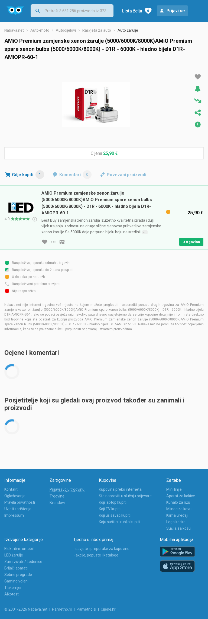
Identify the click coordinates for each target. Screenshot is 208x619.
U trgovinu (191, 242)
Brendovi (57, 502)
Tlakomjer (13, 587)
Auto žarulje (128, 30)
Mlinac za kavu (178, 509)
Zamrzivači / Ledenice (23, 561)
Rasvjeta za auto (96, 30)
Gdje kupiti (28, 174)
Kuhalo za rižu (178, 502)
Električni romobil (19, 548)
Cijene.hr (108, 609)
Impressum (14, 515)
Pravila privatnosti (19, 502)
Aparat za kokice (180, 496)
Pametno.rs (62, 609)
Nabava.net (14, 30)
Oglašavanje (14, 496)
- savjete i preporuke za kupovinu (101, 548)
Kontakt (11, 489)
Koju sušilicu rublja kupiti (119, 522)
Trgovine (57, 496)
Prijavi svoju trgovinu (67, 489)
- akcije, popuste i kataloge (95, 555)
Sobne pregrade (18, 574)
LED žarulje (13, 555)
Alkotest (11, 594)
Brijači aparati (16, 568)
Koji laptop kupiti (112, 502)
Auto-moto (39, 30)
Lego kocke (176, 522)
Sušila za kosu (178, 528)
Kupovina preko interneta (120, 489)
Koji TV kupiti (110, 509)
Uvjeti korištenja (17, 509)
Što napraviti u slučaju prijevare (125, 496)
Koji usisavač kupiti (115, 515)
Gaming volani (16, 581)
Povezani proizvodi (126, 174)
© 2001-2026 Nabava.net (25, 609)
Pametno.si (86, 609)
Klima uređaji (177, 515)
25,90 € (110, 153)
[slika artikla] (62, 242)
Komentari (75, 174)
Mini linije (174, 489)
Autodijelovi (66, 30)
